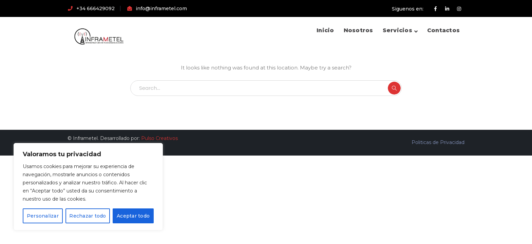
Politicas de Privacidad (438, 142)
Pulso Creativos (159, 138)
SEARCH (394, 88)
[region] (88, 186)
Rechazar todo (87, 216)
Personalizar (43, 216)
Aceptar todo (133, 216)
